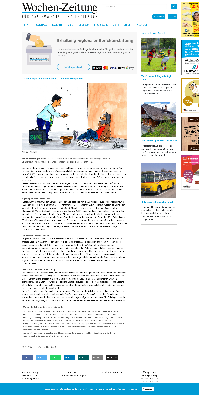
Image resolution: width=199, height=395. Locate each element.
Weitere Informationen (127, 389)
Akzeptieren (148, 389)
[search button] (174, 6)
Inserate (159, 16)
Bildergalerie (101, 25)
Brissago (84, 25)
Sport (71, 25)
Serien (128, 26)
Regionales (41, 25)
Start (27, 25)
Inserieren (142, 25)
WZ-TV (116, 25)
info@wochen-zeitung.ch (74, 375)
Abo (172, 16)
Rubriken (58, 26)
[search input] (134, 6)
